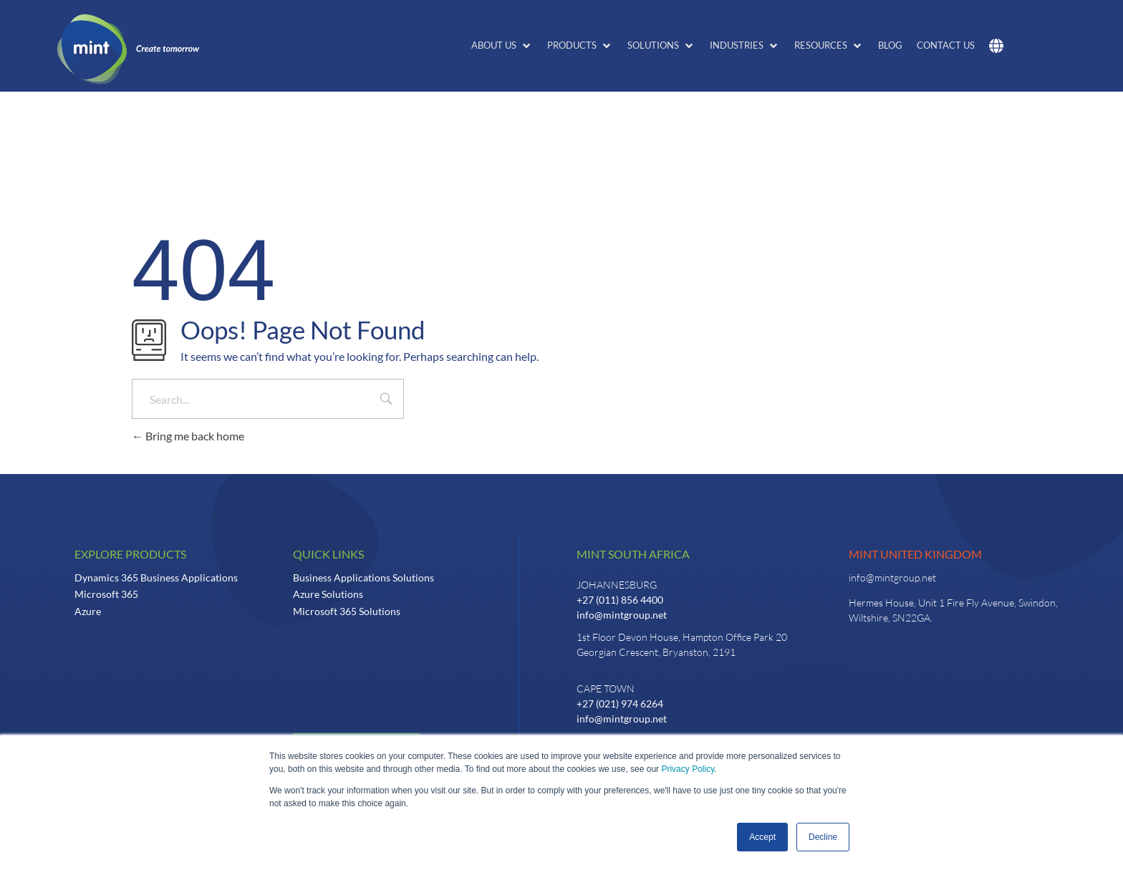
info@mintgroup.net (622, 615)
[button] (502, 46)
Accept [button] (762, 837)
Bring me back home (188, 436)
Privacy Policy (687, 769)
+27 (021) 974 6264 (620, 703)
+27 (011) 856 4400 (620, 600)
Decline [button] (823, 837)
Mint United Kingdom (915, 554)
